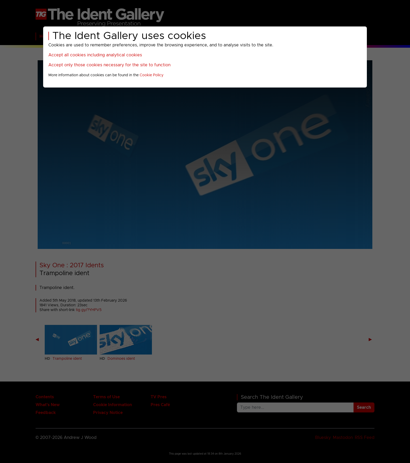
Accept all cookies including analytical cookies (95, 55)
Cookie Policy (151, 75)
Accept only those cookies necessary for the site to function (109, 65)
